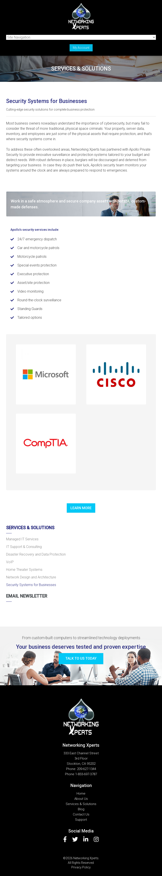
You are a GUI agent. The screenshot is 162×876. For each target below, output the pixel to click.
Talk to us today (81, 658)
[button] (46, 374)
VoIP (10, 562)
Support (81, 820)
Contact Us (81, 814)
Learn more (81, 508)
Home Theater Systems (24, 570)
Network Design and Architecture (31, 577)
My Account (81, 47)
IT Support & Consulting (24, 547)
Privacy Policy (81, 867)
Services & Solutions (30, 527)
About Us (81, 799)
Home (81, 793)
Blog (81, 809)
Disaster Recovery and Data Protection (36, 554)
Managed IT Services (22, 539)
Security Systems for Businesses (31, 585)
